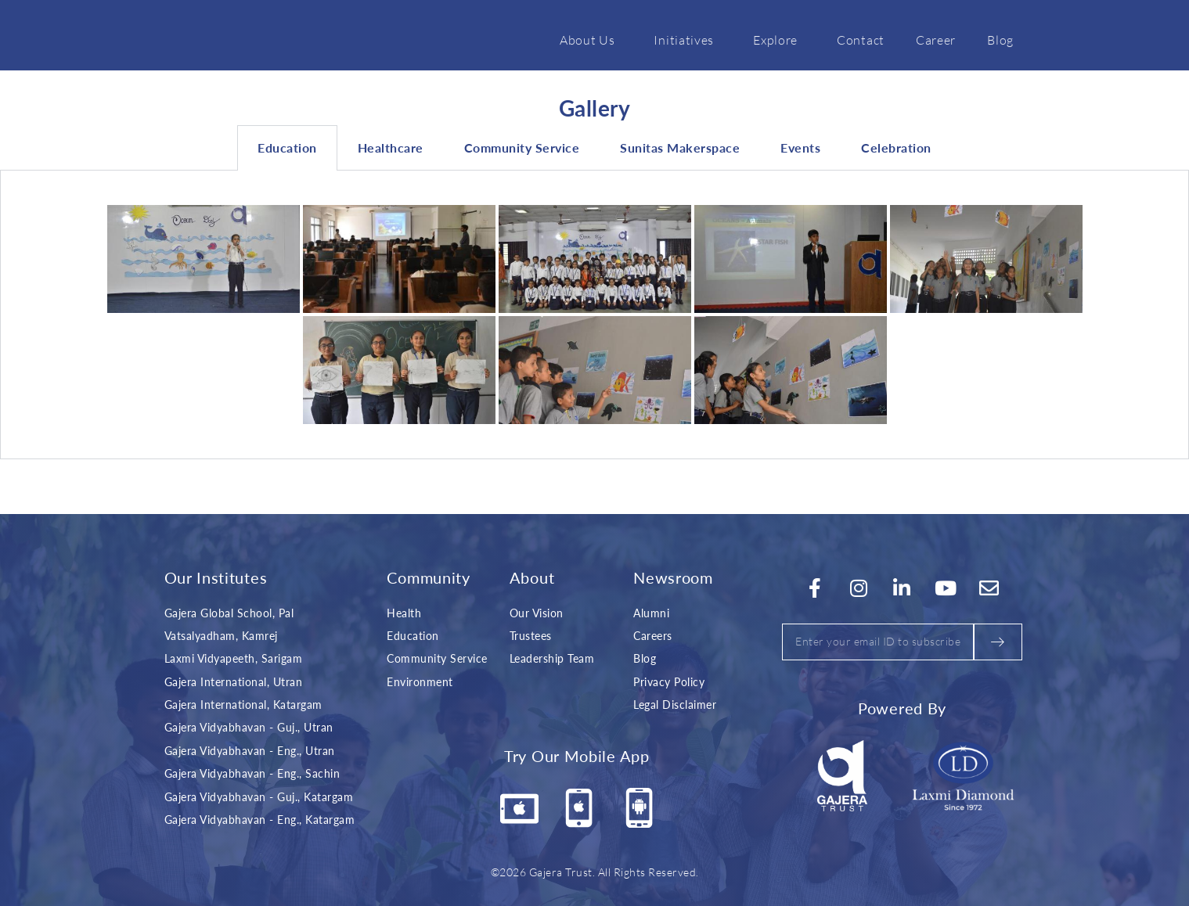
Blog (1000, 39)
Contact (861, 39)
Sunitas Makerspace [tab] (680, 147)
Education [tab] (287, 147)
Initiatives (688, 39)
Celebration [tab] (896, 147)
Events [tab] (800, 147)
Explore (779, 39)
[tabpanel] (594, 315)
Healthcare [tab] (390, 147)
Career (936, 39)
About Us (591, 39)
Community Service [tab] (522, 147)
